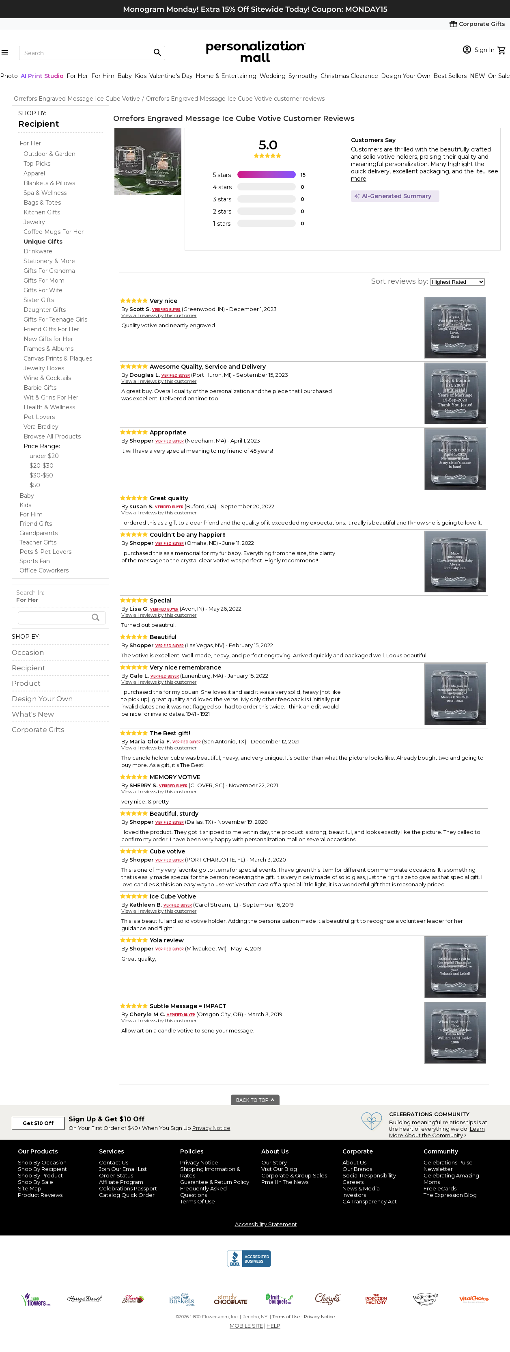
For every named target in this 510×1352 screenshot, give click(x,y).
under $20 (44, 456)
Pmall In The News (284, 1182)
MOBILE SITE (246, 1325)
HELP (273, 1325)
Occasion (28, 652)
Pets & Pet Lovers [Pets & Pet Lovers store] (45, 551)
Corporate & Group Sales (294, 1175)
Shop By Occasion (42, 1162)
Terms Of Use (197, 1201)
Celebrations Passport (128, 1188)
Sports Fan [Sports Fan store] (34, 561)
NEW (477, 76)
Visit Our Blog (279, 1169)
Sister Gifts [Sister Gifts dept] (39, 300)
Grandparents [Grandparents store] (38, 533)
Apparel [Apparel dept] (34, 173)
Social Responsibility (369, 1175)
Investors (354, 1195)
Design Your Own (405, 76)
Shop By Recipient (42, 1169)
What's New (33, 714)
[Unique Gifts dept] (43, 241)
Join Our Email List (123, 1169)
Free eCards (440, 1188)
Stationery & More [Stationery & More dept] (49, 261)
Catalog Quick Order (127, 1195)
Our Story (274, 1162)
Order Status (116, 1175)
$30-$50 (41, 475)
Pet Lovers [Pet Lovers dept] (39, 417)
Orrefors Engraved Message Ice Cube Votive (197, 118)
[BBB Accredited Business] (249, 1266)
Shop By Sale (35, 1182)
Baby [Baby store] (26, 495)
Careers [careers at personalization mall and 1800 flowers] (353, 1182)
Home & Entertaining (226, 76)
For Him (102, 76)
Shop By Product (40, 1175)
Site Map (29, 1188)
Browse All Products (52, 436)
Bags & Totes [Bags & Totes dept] (42, 202)
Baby (124, 76)
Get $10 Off (38, 1123)
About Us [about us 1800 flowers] (354, 1162)
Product (26, 683)
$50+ (37, 485)
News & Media (361, 1188)
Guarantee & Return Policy (214, 1182)
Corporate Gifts (38, 730)
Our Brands (357, 1169)
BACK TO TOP (255, 1100)
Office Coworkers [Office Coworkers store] (44, 570)
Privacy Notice (211, 1128)
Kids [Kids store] (25, 505)
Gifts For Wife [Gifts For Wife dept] (43, 290)
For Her (77, 76)
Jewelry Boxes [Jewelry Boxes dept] (44, 368)
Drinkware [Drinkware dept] (38, 251)
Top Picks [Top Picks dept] (37, 163)
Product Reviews (40, 1195)
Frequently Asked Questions (203, 1191)
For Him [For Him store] (31, 514)
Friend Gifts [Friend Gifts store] (35, 523)
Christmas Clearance (349, 76)
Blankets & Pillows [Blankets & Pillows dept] (49, 183)
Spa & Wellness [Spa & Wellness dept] (45, 193)
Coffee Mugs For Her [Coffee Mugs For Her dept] (54, 231)
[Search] (92, 53)
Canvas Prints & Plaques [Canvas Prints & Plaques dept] (58, 358)
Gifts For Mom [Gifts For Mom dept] (44, 280)
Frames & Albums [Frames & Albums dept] (48, 348)
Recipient (38, 124)
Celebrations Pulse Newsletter (448, 1165)
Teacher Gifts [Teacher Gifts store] (37, 542)
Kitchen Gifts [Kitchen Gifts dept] (42, 212)
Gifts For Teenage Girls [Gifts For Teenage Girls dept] (55, 319)
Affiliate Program (121, 1182)
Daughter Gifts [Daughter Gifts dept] (45, 309)
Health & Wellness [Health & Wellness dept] (49, 407)
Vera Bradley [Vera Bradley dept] (41, 426)
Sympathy (303, 76)
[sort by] (457, 282)
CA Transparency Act (369, 1201)
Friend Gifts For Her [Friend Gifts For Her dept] (51, 329)
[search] (62, 617)
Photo (9, 76)
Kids (140, 76)
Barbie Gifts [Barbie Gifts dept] (40, 387)
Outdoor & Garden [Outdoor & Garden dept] (49, 154)
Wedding (273, 76)
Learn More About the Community (437, 1131)
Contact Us (113, 1162)
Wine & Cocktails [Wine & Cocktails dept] (47, 378)
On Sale (499, 76)
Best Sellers (450, 76)
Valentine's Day (171, 76)
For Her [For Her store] (30, 143)
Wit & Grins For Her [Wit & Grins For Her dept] (51, 397)
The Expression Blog (450, 1195)
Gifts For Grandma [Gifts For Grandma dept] (49, 270)
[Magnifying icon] (157, 53)
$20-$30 (42, 465)
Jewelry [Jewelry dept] (34, 222)
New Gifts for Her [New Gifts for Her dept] (48, 339)
